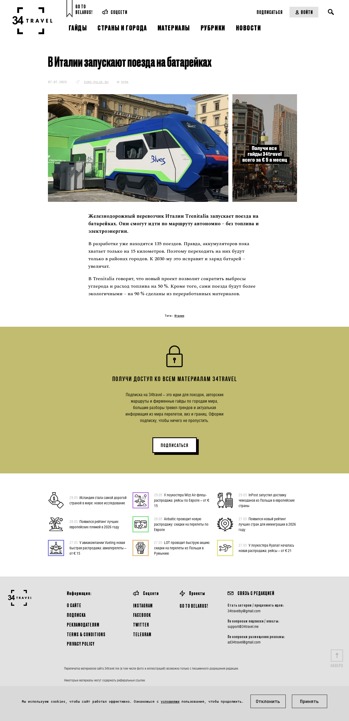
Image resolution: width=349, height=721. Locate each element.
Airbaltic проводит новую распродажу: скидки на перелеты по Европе (181, 524)
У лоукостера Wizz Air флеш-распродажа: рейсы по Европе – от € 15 (181, 500)
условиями (170, 701)
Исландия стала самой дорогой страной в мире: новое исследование (98, 500)
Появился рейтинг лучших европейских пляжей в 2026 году (94, 524)
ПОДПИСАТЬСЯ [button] (175, 445)
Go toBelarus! (84, 9)
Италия (179, 316)
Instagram (143, 605)
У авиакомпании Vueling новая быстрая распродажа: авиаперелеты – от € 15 (97, 547)
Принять (309, 701)
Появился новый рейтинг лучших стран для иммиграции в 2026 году (267, 524)
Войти (304, 12)
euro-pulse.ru (96, 82)
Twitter (141, 624)
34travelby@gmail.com (244, 611)
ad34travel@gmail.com (244, 642)
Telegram (142, 634)
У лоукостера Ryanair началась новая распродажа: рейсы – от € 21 (266, 548)
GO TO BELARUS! (194, 606)
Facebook (142, 615)
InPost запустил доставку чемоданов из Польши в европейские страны (267, 500)
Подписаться (270, 12)
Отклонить (268, 701)
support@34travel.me (243, 626)
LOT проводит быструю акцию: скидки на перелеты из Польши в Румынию (182, 547)
